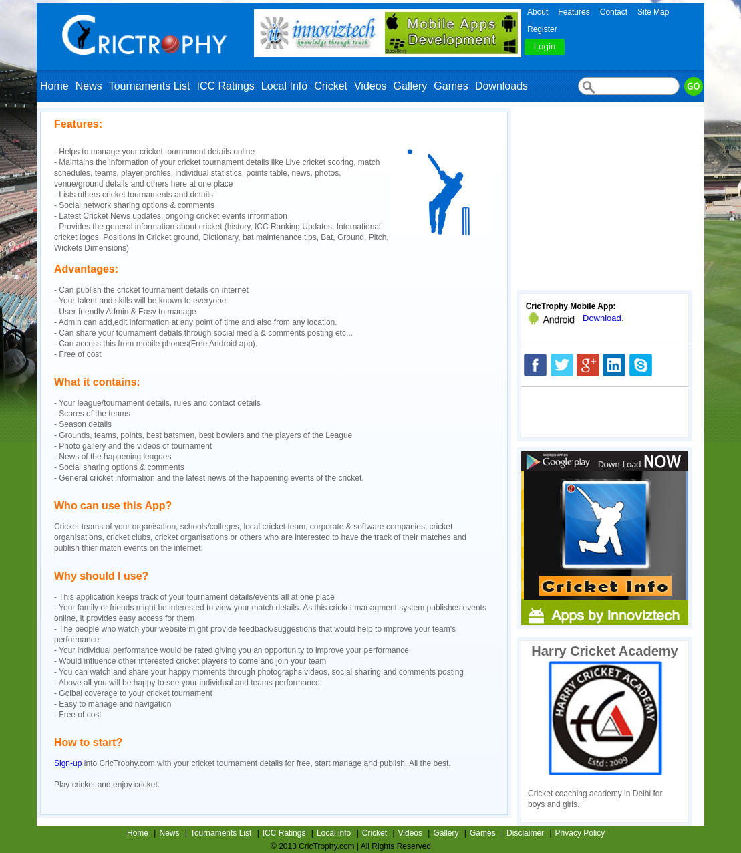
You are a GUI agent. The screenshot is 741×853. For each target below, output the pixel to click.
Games (451, 86)
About (537, 12)
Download (602, 318)
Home (54, 86)
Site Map (653, 12)
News (89, 86)
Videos (370, 86)
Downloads (501, 86)
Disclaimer (525, 833)
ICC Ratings (226, 86)
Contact (613, 12)
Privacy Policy (580, 833)
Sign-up (68, 763)
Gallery (411, 86)
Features (573, 12)
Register (542, 29)
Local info (334, 833)
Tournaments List (149, 86)
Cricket (330, 86)
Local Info (284, 86)
